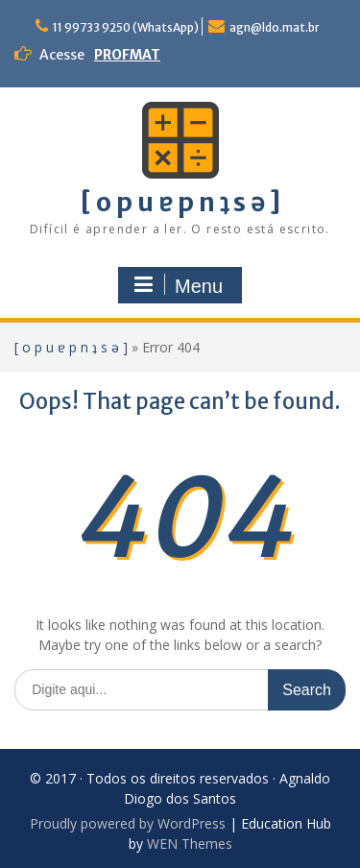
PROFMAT (127, 54)
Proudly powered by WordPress (128, 823)
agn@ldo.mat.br (274, 27)
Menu (177, 285)
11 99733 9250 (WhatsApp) (126, 27)
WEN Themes (189, 843)
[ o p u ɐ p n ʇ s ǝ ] (180, 202)
